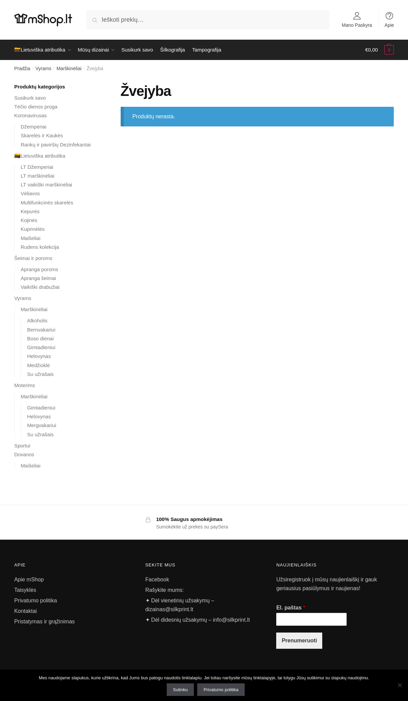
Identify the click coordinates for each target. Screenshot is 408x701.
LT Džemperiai (37, 167)
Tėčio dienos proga (36, 106)
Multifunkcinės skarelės (47, 202)
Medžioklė (38, 365)
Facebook (157, 579)
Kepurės (30, 211)
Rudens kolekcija (40, 247)
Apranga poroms (39, 269)
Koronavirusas (30, 115)
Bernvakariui (41, 330)
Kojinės (29, 220)
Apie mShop (29, 579)
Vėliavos (30, 193)
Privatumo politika (35, 600)
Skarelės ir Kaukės (42, 135)
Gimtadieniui (41, 347)
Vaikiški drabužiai (40, 287)
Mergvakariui (41, 425)
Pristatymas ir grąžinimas (44, 621)
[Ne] (399, 685)
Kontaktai (25, 611)
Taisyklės (25, 590)
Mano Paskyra (357, 24)
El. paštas (290, 607)
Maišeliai (30, 238)
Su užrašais (40, 374)
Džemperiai (33, 126)
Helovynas (39, 356)
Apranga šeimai (38, 278)
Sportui (22, 445)
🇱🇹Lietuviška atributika (39, 156)
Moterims (24, 385)
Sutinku (180, 689)
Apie (389, 24)
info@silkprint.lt (231, 620)
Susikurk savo (30, 98)
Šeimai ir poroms (33, 258)
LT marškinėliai (37, 176)
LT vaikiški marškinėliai (46, 184)
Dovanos (24, 454)
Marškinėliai (69, 68)
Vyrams (44, 68)
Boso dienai (40, 338)
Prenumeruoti (299, 640)
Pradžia (22, 68)
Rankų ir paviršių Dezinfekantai (56, 144)
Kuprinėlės (33, 229)
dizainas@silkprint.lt (169, 609)
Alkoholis (37, 320)
